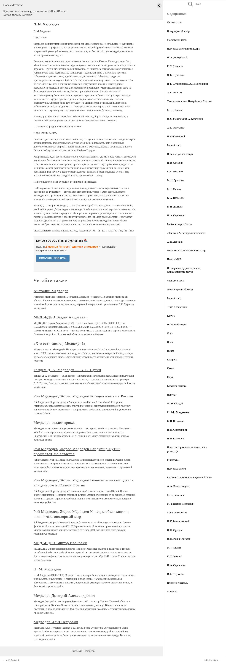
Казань (171, 368)
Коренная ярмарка (176, 386)
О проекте (76, 651)
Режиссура (173, 460)
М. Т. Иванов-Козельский (180, 503)
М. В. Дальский (175, 495)
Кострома (172, 359)
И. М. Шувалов (175, 574)
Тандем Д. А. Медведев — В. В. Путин (67, 370)
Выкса (170, 350)
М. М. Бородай (175, 403)
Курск (170, 377)
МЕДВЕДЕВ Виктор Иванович (60, 543)
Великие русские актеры (180, 154)
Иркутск (171, 394)
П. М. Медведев (47, 569)
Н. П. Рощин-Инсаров (178, 539)
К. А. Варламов (175, 198)
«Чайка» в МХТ (175, 280)
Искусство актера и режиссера (183, 48)
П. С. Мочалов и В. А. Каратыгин (185, 119)
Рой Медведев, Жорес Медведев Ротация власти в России (83, 396)
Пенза (170, 342)
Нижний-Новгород (177, 324)
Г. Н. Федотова (175, 171)
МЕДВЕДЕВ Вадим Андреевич (61, 317)
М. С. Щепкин (175, 110)
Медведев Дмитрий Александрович (64, 595)
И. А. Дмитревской (177, 57)
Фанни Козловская (177, 512)
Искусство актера (176, 468)
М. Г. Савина (174, 189)
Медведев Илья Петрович (56, 622)
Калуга (171, 315)
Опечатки (172, 591)
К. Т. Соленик (174, 556)
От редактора (174, 22)
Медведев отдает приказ (54, 422)
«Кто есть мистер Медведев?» (59, 343)
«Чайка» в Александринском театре (186, 233)
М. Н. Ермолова (175, 180)
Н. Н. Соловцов (175, 438)
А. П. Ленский (175, 241)
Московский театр (177, 40)
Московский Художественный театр (186, 250)
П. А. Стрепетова (176, 565)
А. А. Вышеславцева (178, 486)
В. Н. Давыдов (175, 206)
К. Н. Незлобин (175, 421)
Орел (170, 333)
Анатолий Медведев (51, 291)
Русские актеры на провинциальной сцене (189, 477)
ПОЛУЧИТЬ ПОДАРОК (52, 258)
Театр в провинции (177, 307)
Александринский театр (180, 289)
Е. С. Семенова (175, 66)
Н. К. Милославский (178, 521)
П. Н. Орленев (174, 530)
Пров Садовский (176, 136)
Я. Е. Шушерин (175, 75)
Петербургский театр (178, 31)
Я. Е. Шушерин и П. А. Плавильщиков (187, 83)
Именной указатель (177, 582)
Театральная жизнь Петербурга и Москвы (189, 101)
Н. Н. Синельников (177, 429)
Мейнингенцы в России (179, 224)
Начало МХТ (174, 259)
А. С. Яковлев (174, 92)
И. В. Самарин (175, 162)
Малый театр (174, 145)
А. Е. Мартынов (175, 127)
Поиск (194, 4)
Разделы (90, 651)
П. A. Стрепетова (176, 215)
